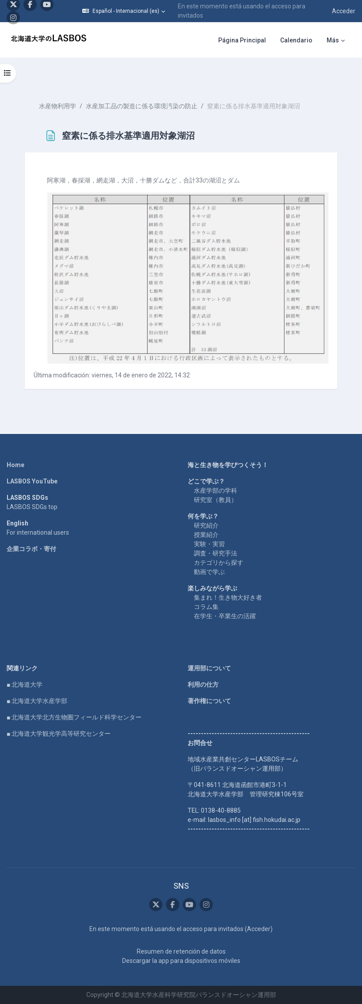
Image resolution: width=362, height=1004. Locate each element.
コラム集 (206, 606)
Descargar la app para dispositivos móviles (181, 960)
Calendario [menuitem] (296, 40)
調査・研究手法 (215, 553)
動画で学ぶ (209, 571)
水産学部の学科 (215, 490)
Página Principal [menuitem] (242, 40)
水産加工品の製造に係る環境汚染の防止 (141, 106)
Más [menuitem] (333, 40)
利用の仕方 (203, 684)
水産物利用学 (57, 106)
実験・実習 (209, 544)
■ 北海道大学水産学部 (37, 700)
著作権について (209, 700)
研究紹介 (206, 525)
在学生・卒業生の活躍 (225, 616)
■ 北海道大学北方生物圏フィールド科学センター (74, 717)
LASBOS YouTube (32, 481)
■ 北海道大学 (24, 684)
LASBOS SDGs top (32, 506)
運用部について (209, 668)
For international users (38, 532)
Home (15, 464)
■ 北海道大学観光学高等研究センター (59, 733)
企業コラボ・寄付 (31, 548)
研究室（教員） (215, 499)
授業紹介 (206, 534)
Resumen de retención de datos (181, 951)
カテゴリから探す (218, 562)
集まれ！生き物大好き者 (228, 597)
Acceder (343, 11)
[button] (123, 11)
